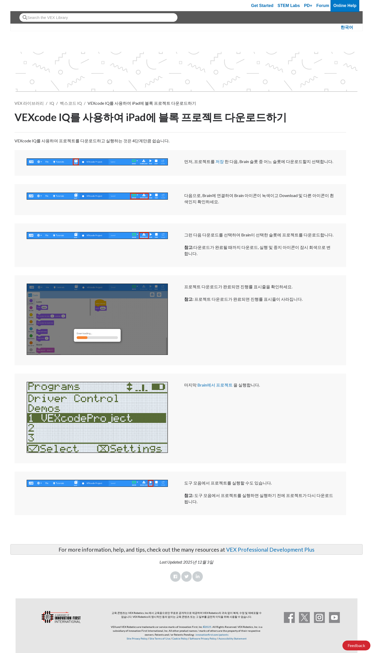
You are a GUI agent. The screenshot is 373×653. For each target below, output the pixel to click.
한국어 (347, 27)
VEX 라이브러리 (29, 103)
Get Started (262, 5)
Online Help (344, 5)
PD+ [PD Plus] (308, 5)
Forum (322, 5)
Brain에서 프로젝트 (215, 384)
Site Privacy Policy (137, 638)
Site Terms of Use (159, 638)
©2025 (207, 626)
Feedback (356, 645)
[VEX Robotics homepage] (24, 5)
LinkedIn (197, 576)
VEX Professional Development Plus (270, 549)
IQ (51, 103)
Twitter (186, 576)
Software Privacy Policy (203, 638)
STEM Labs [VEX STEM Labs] (289, 5)
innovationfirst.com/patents (212, 634)
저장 (220, 161)
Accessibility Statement (232, 638)
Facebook (175, 576)
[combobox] (98, 17)
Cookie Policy (180, 638)
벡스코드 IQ (71, 103)
